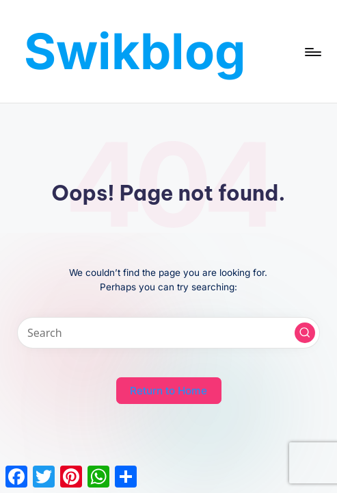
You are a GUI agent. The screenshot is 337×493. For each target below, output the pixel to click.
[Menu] (312, 51)
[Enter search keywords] (168, 333)
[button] (305, 333)
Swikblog (135, 51)
